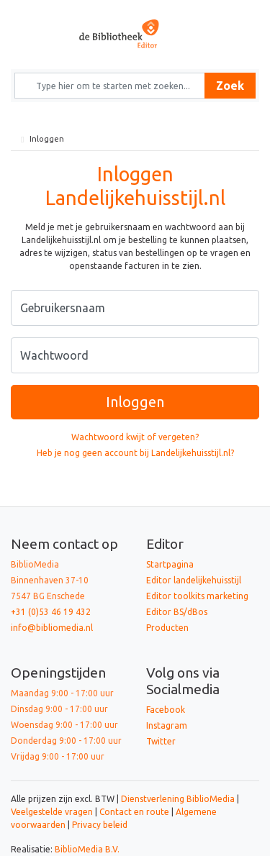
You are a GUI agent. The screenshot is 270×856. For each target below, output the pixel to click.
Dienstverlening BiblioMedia (179, 798)
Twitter (161, 741)
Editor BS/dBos (176, 611)
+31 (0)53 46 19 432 (51, 611)
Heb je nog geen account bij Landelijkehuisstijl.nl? (135, 452)
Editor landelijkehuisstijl (193, 580)
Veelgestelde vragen (52, 811)
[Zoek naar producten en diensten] (114, 86)
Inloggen (135, 401)
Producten (167, 627)
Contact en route (134, 811)
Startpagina (170, 564)
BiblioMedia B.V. (87, 849)
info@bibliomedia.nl (52, 627)
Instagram (166, 725)
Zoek (230, 85)
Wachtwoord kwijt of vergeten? (135, 437)
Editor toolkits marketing (197, 596)
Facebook (165, 709)
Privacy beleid (99, 824)
